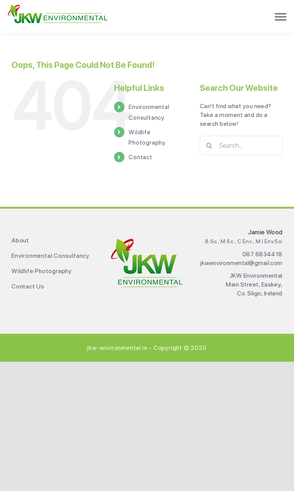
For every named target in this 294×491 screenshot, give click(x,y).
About (20, 240)
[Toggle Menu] (280, 16)
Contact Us (27, 286)
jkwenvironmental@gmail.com (241, 263)
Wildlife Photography (41, 271)
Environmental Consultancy (50, 255)
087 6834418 (262, 254)
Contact (140, 157)
